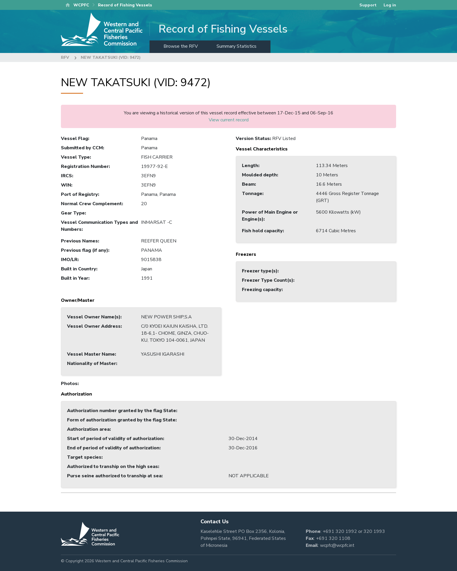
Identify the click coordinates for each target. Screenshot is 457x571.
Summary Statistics (236, 46)
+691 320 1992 (340, 531)
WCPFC (81, 5)
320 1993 (374, 531)
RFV (65, 57)
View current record (229, 120)
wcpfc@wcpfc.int (337, 545)
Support (368, 5)
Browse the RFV (181, 46)
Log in (390, 5)
